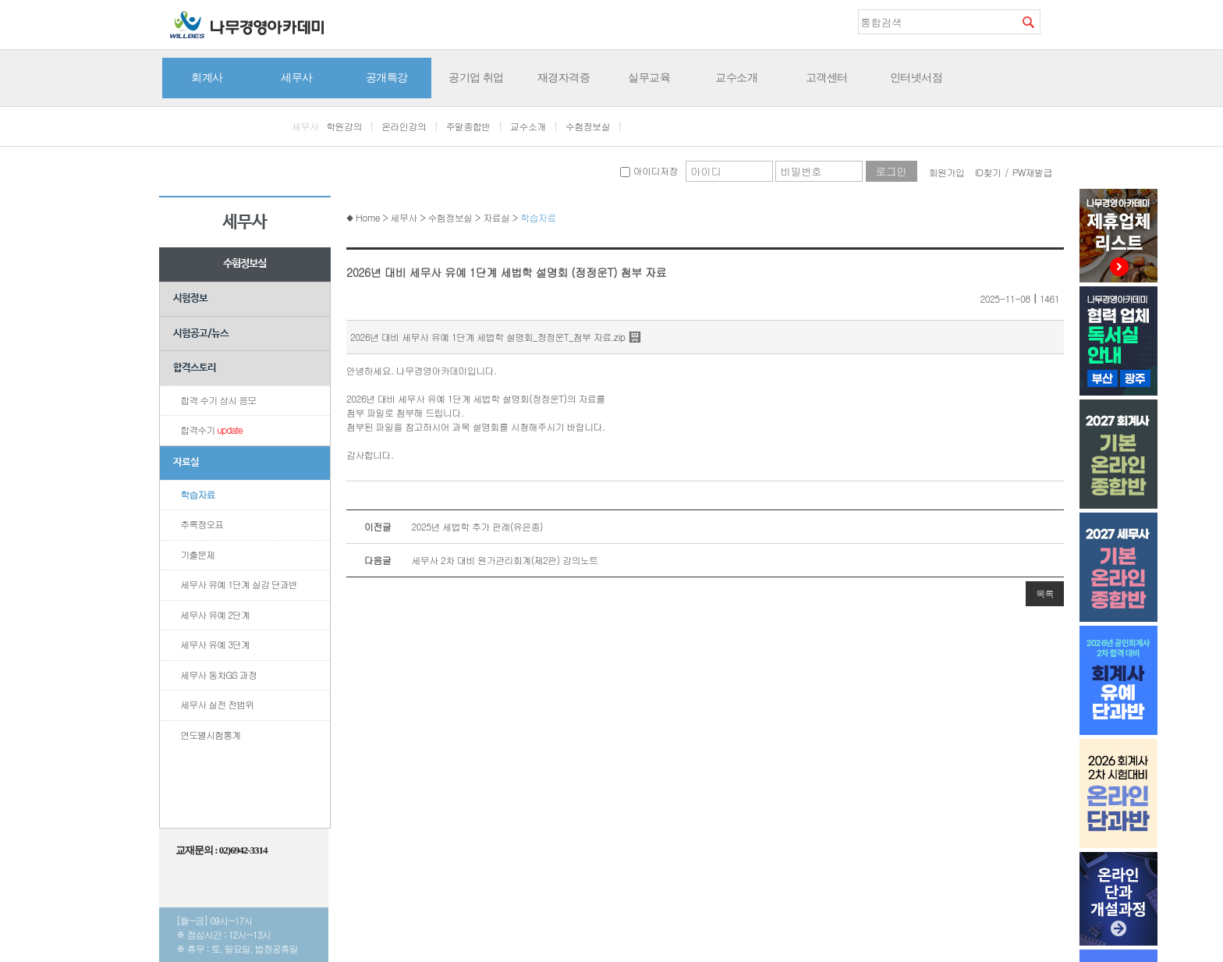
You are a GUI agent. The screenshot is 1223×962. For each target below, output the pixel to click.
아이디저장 (648, 170)
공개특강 (387, 77)
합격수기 (211, 429)
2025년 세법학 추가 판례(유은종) (444, 527)
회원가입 (947, 172)
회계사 (207, 77)
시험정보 (190, 298)
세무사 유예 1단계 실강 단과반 (238, 584)
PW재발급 (1032, 172)
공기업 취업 (476, 77)
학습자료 (197, 494)
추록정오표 (201, 524)
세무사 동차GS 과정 (218, 674)
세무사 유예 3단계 (215, 644)
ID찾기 (988, 172)
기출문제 (197, 554)
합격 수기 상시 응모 (218, 399)
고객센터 (827, 77)
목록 (1045, 593)
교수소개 (736, 77)
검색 (1028, 22)
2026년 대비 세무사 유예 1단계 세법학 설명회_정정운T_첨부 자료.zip (487, 336)
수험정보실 (587, 126)
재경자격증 (563, 77)
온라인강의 (403, 126)
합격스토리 (194, 368)
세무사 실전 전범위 (216, 704)
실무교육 (649, 77)
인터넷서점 (916, 77)
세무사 (297, 77)
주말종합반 (468, 126)
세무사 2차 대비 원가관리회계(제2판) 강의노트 (472, 560)
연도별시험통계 (210, 734)
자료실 (186, 462)
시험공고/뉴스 (201, 333)
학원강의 (344, 126)
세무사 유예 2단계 (215, 614)
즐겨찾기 (1052, 21)
